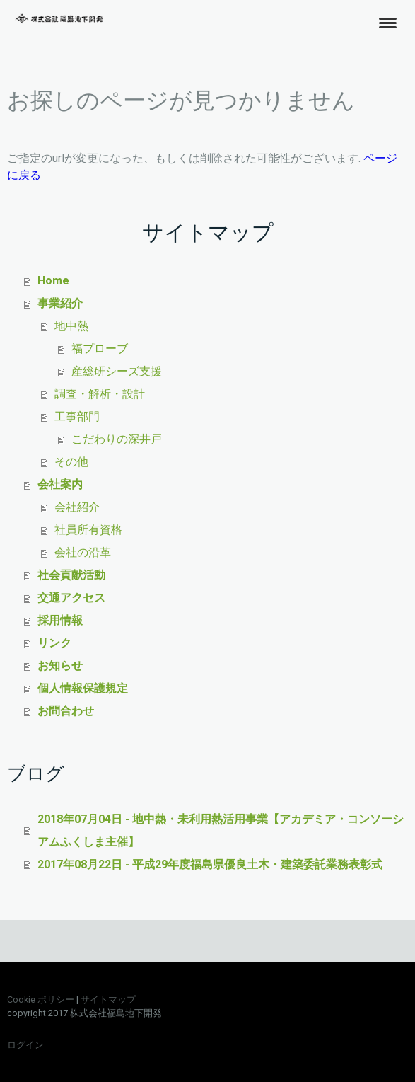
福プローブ (99, 348)
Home (53, 280)
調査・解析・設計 (99, 394)
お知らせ (60, 665)
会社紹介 (77, 507)
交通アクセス (71, 597)
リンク (54, 643)
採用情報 (60, 620)
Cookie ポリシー (40, 999)
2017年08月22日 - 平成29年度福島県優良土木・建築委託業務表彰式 (209, 864)
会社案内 (60, 484)
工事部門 (77, 416)
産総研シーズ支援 (116, 371)
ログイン (25, 1045)
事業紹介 (60, 303)
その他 (71, 461)
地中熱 (71, 326)
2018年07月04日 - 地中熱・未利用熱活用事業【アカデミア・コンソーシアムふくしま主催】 (220, 830)
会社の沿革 (82, 552)
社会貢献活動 (71, 575)
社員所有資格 (88, 529)
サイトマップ (108, 999)
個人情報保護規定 (82, 688)
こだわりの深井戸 (116, 439)
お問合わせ (65, 711)
